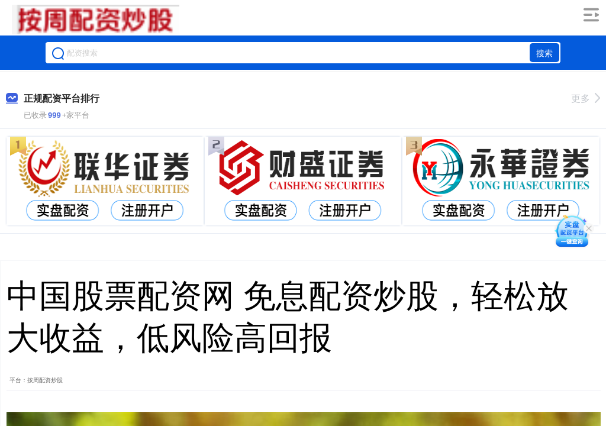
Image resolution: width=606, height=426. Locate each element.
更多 (585, 98)
